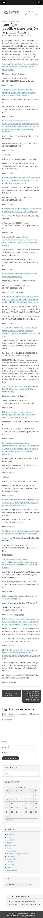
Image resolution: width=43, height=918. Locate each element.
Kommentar (7, 720)
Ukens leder (11, 856)
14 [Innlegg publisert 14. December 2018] (26, 803)
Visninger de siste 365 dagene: (22, 904)
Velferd (9, 867)
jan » (11, 820)
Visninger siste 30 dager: (20, 901)
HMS (9, 837)
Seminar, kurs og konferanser (17, 853)
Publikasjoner (14, 21)
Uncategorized (12, 859)
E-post (5, 747)
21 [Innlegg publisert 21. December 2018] (26, 808)
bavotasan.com (31, 916)
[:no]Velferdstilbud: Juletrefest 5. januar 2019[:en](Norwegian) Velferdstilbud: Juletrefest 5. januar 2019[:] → (32, 696)
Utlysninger (11, 865)
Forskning (10, 834)
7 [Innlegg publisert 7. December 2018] (26, 799)
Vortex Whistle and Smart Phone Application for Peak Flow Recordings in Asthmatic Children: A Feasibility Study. (20, 66)
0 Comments (27, 35)
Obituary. (7, 155)
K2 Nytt (20, 913)
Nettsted (5, 753)
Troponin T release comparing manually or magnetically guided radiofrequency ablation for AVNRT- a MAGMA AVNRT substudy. (19, 92)
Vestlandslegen (12, 870)
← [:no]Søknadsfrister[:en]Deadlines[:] (11, 693)
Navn (4, 742)
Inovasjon (10, 840)
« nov (7, 820)
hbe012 (6, 35)
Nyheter (5, 21)
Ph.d (8, 848)
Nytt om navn (11, 845)
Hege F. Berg (33, 60)
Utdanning (10, 862)
